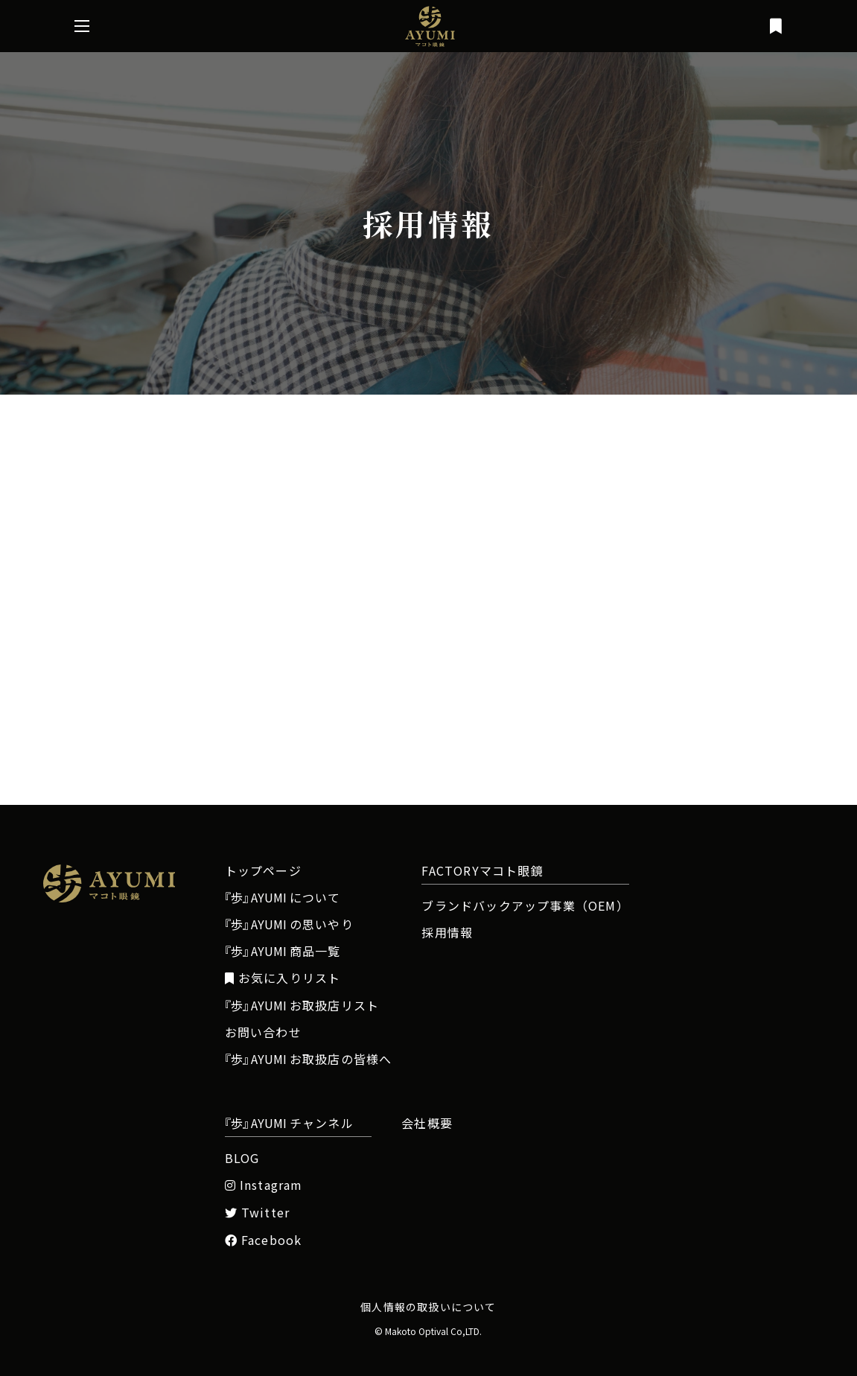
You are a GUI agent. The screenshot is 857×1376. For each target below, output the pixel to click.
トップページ (263, 870)
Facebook (263, 1240)
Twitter (257, 1212)
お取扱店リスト (302, 1005)
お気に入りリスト (283, 978)
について (283, 897)
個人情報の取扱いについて (428, 1306)
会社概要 (427, 1123)
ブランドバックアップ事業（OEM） (524, 905)
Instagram (264, 1185)
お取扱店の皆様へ (308, 1059)
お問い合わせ (263, 1032)
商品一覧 (283, 951)
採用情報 (447, 932)
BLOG (242, 1158)
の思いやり (289, 924)
